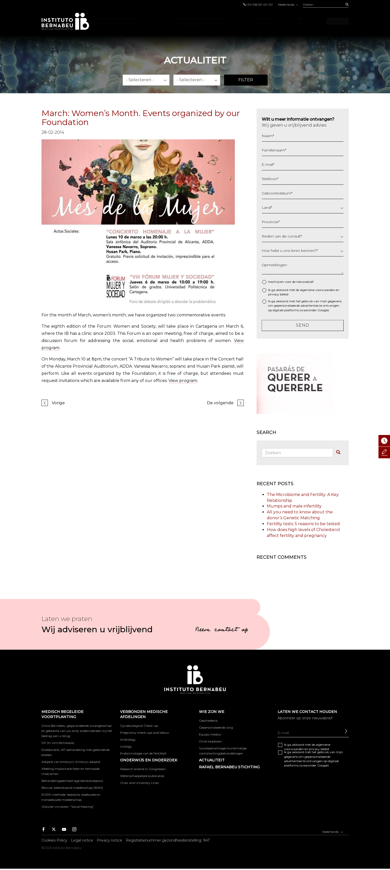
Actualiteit (212, 760)
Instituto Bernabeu (65, 21)
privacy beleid (278, 294)
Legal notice (82, 840)
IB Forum (306, 21)
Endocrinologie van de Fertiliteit (143, 753)
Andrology (128, 739)
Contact (337, 21)
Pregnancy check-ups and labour (144, 732)
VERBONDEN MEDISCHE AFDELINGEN (201, 21)
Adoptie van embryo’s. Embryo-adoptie (70, 762)
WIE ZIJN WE (211, 711)
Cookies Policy (54, 840)
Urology (126, 746)
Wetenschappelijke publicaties (142, 776)
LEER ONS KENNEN (264, 21)
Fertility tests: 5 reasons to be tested (303, 523)
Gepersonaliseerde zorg (216, 727)
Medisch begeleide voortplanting (118, 21)
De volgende (220, 402)
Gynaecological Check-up (139, 726)
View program (182, 380)
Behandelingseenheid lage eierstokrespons (72, 781)
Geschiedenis (208, 720)
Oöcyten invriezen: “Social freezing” (67, 807)
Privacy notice (109, 840)
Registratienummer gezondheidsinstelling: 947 (168, 840)
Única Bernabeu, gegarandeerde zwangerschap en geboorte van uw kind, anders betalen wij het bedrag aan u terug (76, 731)
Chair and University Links (139, 783)
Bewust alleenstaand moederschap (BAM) (72, 788)
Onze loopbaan (210, 741)
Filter (245, 79)
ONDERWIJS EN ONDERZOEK (148, 760)
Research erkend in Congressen (143, 769)
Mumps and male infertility (294, 506)
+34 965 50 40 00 (259, 4)
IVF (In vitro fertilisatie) (57, 743)
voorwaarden (325, 290)
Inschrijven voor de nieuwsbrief (290, 282)
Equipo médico (210, 734)
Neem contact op (221, 630)
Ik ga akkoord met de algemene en (303, 292)
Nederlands (287, 4)
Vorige (58, 402)
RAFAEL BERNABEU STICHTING (229, 767)
